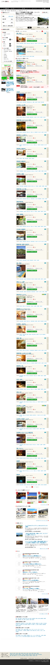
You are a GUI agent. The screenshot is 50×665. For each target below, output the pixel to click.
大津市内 (34, 655)
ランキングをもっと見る (44, 504)
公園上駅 (33, 158)
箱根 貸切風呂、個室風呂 (35, 334)
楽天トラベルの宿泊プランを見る (31, 40)
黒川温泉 (33, 654)
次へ (47, 31)
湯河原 (33, 619)
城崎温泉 (19, 654)
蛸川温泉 (29, 624)
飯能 (22, 655)
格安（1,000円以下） (8, 49)
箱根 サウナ (32, 132)
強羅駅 (45, 43)
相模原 (45, 618)
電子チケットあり (20, 29)
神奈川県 (11, 653)
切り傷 (31, 630)
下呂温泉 (23, 654)
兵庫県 (19, 653)
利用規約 (44, 660)
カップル (35, 629)
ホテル (30, 629)
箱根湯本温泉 (18, 623)
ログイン (44, 2)
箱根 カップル (32, 458)
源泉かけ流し (35, 630)
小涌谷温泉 (33, 623)
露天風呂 (19, 629)
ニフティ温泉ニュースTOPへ (43, 613)
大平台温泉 (45, 623)
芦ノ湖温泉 (33, 624)
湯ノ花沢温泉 (25, 624)
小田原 (30, 619)
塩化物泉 (17, 631)
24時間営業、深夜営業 (8, 51)
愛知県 (35, 653)
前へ (37, 31)
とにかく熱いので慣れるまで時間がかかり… (32, 564)
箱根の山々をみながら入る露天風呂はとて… (32, 555)
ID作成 (48, 2)
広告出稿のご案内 (31, 658)
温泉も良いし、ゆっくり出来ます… (30, 572)
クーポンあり (27, 29)
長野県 (32, 653)
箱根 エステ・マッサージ (29, 470)
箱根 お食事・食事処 (25, 334)
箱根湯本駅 (24, 56)
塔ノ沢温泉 (41, 623)
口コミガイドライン (38, 658)
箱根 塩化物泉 (21, 43)
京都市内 (30, 655)
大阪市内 (27, 655)
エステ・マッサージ (40, 629)
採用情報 (47, 660)
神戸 (36, 655)
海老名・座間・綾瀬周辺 (39, 618)
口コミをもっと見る (45, 593)
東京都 (25, 653)
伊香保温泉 (26, 654)
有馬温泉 (16, 654)
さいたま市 (19, 655)
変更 (12, 19)
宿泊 (16, 629)
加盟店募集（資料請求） (23, 658)
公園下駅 (30, 158)
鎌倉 (26, 618)
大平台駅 (35, 117)
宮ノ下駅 (39, 43)
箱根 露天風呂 (31, 117)
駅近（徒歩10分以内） (19, 630)
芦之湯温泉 (21, 624)
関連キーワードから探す (5, 656)
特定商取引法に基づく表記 (38, 660)
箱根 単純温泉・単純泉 (23, 375)
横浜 (16, 618)
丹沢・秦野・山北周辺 (25, 619)
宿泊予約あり (33, 29)
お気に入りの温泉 (39, 1)
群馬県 (22, 653)
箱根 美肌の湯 (24, 132)
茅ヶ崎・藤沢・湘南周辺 (31, 618)
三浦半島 (23, 618)
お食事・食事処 (26, 629)
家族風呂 (5, 57)
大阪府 (27, 653)
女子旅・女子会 (32, 636)
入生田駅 (30, 56)
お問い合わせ (47, 658)
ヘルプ (43, 658)
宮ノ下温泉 (26, 623)
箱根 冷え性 (32, 43)
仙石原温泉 (22, 623)
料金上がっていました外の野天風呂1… (31, 580)
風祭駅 (33, 56)
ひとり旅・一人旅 (42, 630)
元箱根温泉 (44, 624)
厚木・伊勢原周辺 (18, 619)
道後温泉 (30, 654)
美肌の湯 (39, 636)
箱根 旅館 (27, 117)
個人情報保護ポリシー (32, 660)
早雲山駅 (36, 211)
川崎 (18, 618)
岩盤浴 (5, 54)
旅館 (38, 630)
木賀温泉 (40, 624)
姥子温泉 (17, 624)
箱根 (14, 654)
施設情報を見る (31, 38)
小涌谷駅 (36, 43)
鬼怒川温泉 (40, 654)
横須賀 (21, 618)
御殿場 (24, 655)
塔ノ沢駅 (27, 56)
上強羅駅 (39, 211)
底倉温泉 (37, 623)
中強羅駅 (42, 211)
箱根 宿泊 (25, 43)
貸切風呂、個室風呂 (26, 630)
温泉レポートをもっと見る (44, 548)
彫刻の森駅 (42, 43)
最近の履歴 (46, 1)
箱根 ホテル (28, 132)
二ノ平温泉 (37, 624)
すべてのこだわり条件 (8, 61)
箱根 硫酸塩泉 (21, 211)
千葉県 (17, 653)
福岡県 (38, 653)
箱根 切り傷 (28, 43)
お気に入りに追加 (39, 38)
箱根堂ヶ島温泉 (18, 625)
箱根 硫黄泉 (21, 458)
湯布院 (37, 654)
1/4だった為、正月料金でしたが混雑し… (31, 588)
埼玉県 (14, 653)
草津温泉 (11, 654)
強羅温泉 (29, 623)
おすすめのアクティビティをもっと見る (42, 520)
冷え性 (22, 629)
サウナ (33, 629)
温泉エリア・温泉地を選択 (8, 25)
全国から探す (10, 16)
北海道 (30, 653)
